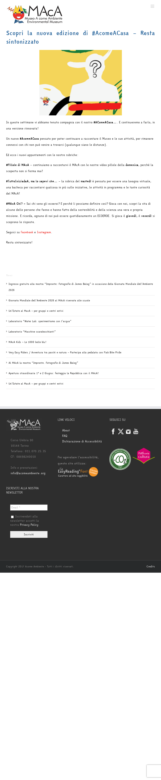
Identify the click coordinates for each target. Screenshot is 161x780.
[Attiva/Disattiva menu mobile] (153, 6)
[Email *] (28, 507)
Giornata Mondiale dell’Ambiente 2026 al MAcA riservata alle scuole (49, 300)
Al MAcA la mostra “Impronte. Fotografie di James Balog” (43, 363)
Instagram (44, 232)
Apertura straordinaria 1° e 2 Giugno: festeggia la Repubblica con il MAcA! (54, 373)
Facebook (27, 232)
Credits (151, 566)
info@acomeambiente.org (28, 473)
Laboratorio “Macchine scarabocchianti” (32, 332)
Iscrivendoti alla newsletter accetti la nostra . (25, 521)
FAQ (64, 436)
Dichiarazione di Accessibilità (82, 441)
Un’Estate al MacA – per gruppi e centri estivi (36, 311)
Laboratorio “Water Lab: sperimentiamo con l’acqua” (40, 321)
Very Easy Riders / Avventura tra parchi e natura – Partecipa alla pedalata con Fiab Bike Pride (65, 352)
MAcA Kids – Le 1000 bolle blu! (27, 342)
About (66, 430)
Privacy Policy (29, 525)
